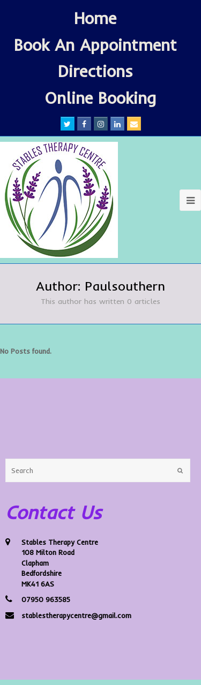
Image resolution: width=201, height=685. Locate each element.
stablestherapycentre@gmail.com (76, 615)
